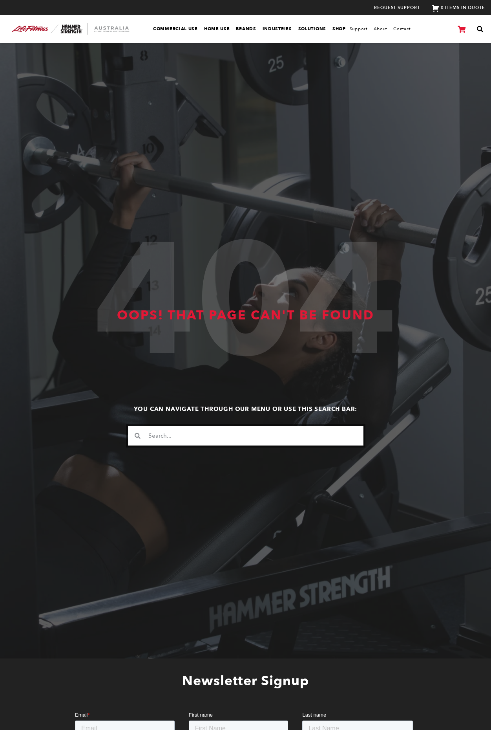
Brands (246, 29)
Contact (402, 29)
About (380, 29)
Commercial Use (175, 29)
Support (358, 29)
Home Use (217, 29)
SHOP (339, 29)
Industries (277, 29)
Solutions (312, 29)
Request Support (397, 8)
